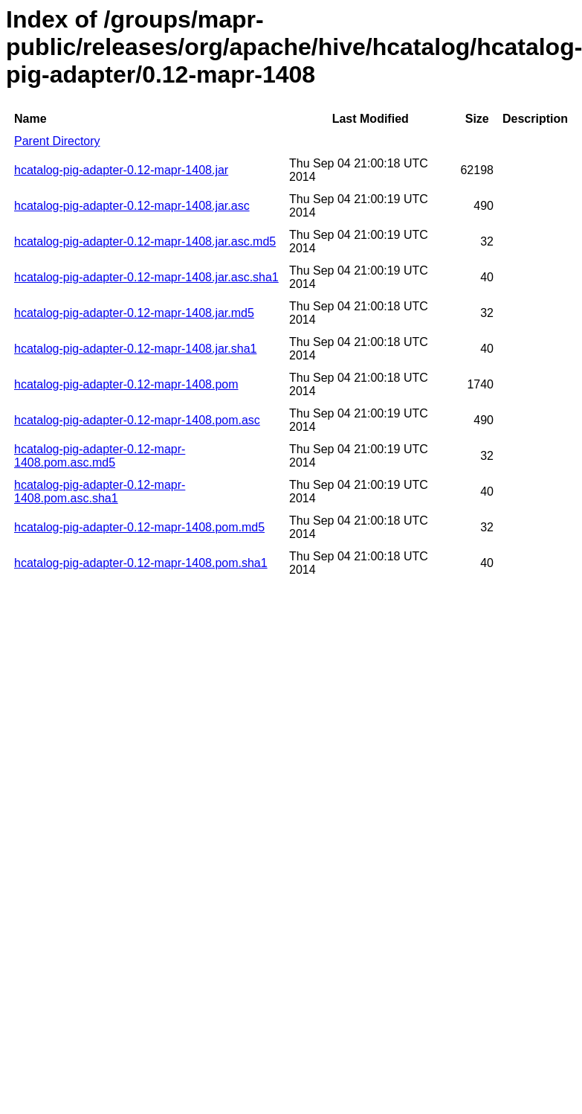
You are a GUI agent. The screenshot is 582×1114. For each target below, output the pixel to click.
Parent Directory (57, 141)
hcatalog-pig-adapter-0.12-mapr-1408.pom (126, 384)
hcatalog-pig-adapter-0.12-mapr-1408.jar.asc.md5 (145, 241)
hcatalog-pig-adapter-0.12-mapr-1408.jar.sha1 (135, 348)
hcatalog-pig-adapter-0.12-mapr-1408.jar (121, 170)
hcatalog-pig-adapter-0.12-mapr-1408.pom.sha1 (141, 563)
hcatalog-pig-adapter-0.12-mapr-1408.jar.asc (132, 205)
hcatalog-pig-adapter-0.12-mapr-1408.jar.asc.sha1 (146, 277)
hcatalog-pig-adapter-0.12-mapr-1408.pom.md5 (139, 527)
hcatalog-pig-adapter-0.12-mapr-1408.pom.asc (137, 420)
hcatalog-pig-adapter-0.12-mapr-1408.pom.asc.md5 (99, 456)
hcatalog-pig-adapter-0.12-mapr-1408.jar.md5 (134, 313)
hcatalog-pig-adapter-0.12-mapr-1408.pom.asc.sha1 (99, 491)
